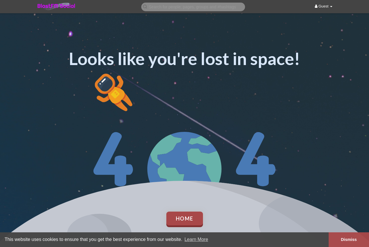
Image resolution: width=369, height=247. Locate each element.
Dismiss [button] (349, 239)
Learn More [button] (196, 239)
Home (184, 218)
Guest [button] (323, 6)
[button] (193, 6)
